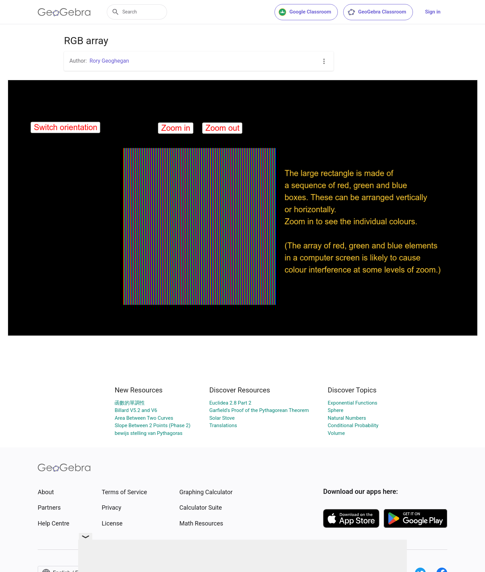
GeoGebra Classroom (376, 12)
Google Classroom (305, 12)
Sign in (433, 12)
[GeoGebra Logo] (64, 12)
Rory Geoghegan (109, 61)
